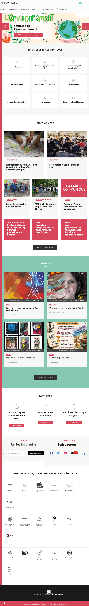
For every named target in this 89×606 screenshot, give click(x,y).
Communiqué (69, 199)
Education (54, 160)
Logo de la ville (55, 571)
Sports (38, 223)
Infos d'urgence (16, 67)
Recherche (63, 9)
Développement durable (44, 199)
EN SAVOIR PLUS (17, 426)
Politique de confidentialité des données (56, 577)
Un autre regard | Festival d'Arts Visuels (66, 308)
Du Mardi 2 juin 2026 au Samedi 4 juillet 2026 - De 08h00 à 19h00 (67, 300)
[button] (5, 24)
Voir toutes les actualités (45, 248)
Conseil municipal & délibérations (73, 67)
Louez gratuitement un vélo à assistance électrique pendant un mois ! (74, 230)
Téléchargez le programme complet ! (28, 35)
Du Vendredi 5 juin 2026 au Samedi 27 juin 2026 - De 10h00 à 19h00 (23, 350)
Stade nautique (16, 84)
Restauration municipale (45, 84)
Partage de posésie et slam (60, 358)
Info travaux (45, 102)
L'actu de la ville (47, 9)
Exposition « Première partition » (20, 358)
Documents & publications (73, 102)
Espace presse (36, 584)
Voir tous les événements (45, 377)
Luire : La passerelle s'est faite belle (16, 205)
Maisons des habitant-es (16, 102)
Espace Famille (73, 84)
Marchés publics (37, 571)
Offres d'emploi (37, 560)
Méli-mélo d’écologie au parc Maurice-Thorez (45, 207)
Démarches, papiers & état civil (44, 67)
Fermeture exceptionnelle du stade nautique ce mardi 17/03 (45, 229)
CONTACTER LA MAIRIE (12, 576)
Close (83, 603)
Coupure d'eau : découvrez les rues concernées (73, 207)
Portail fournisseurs (38, 575)
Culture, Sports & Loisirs (28, 9)
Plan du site (53, 585)
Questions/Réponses (39, 580)
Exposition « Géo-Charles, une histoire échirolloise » (22, 309)
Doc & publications (56, 560)
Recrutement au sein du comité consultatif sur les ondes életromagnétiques (21, 167)
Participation (12, 160)
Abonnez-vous (35, 453)
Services (67, 223)
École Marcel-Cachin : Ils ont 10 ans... (64, 166)
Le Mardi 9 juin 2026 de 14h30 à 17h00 (67, 350)
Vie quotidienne (12, 9)
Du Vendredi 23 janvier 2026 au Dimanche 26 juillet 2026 (24, 300)
